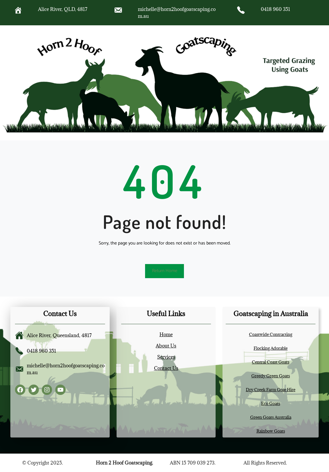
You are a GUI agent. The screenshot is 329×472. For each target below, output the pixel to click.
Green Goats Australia (270, 417)
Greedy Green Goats (270, 376)
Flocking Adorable (271, 348)
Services (166, 357)
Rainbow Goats (270, 431)
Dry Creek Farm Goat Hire (270, 389)
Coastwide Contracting (270, 334)
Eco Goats (270, 403)
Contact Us (166, 368)
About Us (166, 346)
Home (166, 334)
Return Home (164, 271)
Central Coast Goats (270, 362)
